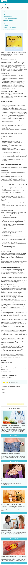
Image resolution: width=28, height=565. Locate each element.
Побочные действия (8, 20)
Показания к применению (9, 14)
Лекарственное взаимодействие (11, 23)
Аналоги (6, 25)
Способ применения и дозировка (11, 18)
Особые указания (8, 22)
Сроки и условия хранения (10, 27)
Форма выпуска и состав (9, 13)
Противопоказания (8, 16)
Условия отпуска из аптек (10, 29)
